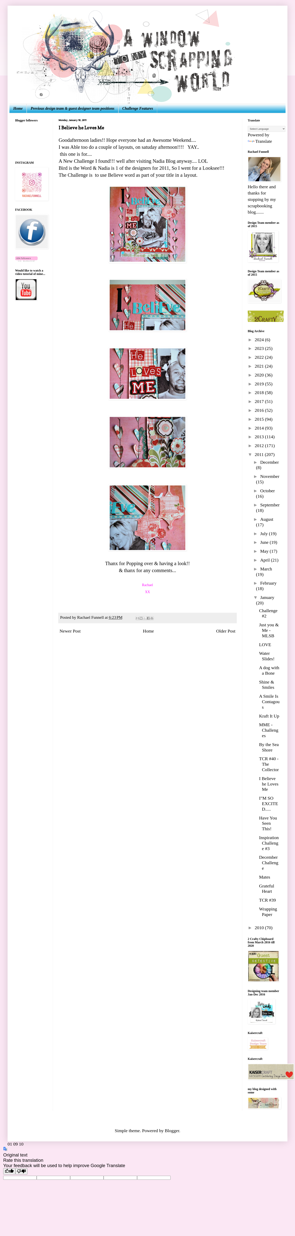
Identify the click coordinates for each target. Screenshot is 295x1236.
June (265, 542)
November (269, 476)
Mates (264, 877)
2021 (260, 366)
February (268, 583)
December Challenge (268, 863)
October (267, 490)
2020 (260, 375)
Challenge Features (137, 108)
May (265, 551)
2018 (260, 392)
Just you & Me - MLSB (269, 630)
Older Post (225, 631)
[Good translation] (9, 1171)
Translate (260, 141)
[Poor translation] (21, 1171)
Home (18, 108)
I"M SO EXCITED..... (268, 804)
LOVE (265, 644)
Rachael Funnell (91, 617)
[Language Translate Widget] (266, 129)
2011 (260, 454)
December (269, 462)
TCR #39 (267, 900)
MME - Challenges (268, 730)
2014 (260, 428)
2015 (260, 419)
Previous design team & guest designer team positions (72, 108)
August (266, 519)
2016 (260, 410)
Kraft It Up (269, 716)
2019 (260, 383)
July (264, 533)
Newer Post (70, 631)
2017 (260, 401)
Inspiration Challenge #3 (269, 843)
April (265, 560)
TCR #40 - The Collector (269, 764)
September (270, 504)
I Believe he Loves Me (268, 784)
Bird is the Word (75, 168)
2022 (260, 357)
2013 (260, 436)
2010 (260, 927)
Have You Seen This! (268, 823)
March (266, 568)
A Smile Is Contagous (269, 702)
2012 (260, 445)
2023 (260, 348)
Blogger (172, 1130)
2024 (260, 339)
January (267, 597)
